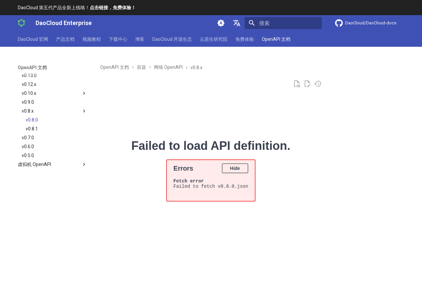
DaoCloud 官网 (33, 39)
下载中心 (118, 39)
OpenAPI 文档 (276, 39)
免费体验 (244, 39)
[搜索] (283, 23)
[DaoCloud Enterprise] (21, 23)
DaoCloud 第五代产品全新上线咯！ (77, 7)
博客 (139, 39)
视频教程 (91, 39)
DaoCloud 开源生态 (172, 39)
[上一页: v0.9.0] (37, 273)
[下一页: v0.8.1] (384, 273)
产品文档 (65, 39)
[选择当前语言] (236, 23)
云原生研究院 (213, 39)
